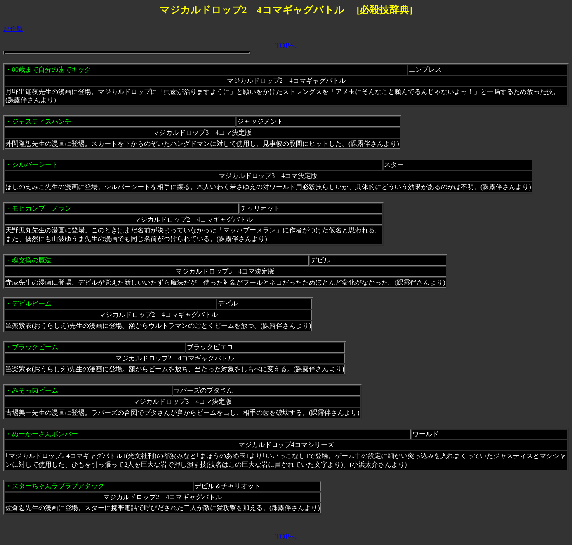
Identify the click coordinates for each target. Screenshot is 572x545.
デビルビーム (32, 303)
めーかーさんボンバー (45, 433)
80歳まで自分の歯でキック (51, 69)
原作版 (13, 28)
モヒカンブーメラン (41, 208)
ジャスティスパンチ (41, 121)
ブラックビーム (35, 347)
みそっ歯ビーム (35, 390)
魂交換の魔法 (32, 260)
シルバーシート (35, 164)
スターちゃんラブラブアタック (58, 485)
